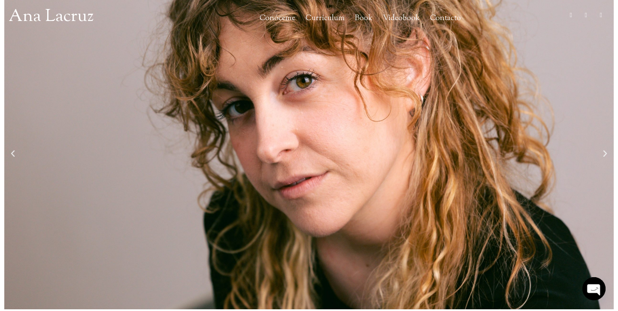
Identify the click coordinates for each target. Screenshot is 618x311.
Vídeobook (401, 18)
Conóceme (277, 18)
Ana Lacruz (51, 17)
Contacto (445, 18)
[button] (13, 154)
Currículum (325, 18)
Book (364, 18)
